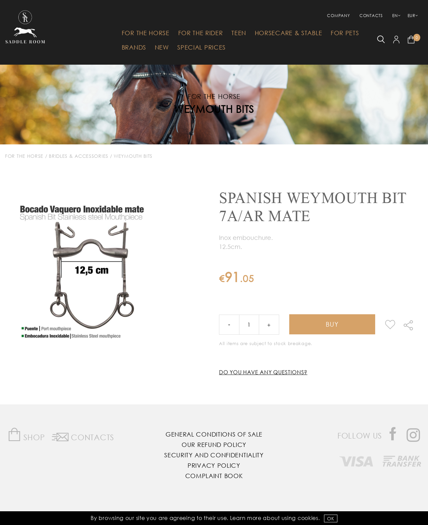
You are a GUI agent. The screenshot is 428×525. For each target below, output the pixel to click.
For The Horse (146, 33)
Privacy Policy (214, 465)
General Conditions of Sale (214, 434)
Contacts (371, 15)
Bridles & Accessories (78, 156)
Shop (26, 435)
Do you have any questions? (263, 372)
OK (330, 518)
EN (395, 15)
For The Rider (200, 33)
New (162, 47)
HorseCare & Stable (288, 33)
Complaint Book (214, 475)
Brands (134, 47)
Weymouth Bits (214, 109)
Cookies (308, 517)
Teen (238, 33)
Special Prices (201, 47)
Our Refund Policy (214, 444)
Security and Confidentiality (214, 455)
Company (338, 15)
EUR (411, 15)
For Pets (345, 33)
